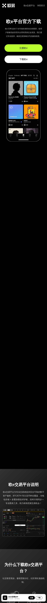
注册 (31, 598)
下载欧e (23, 59)
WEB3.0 (41, 5)
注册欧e (23, 48)
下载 (38, 598)
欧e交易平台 (29, 5)
